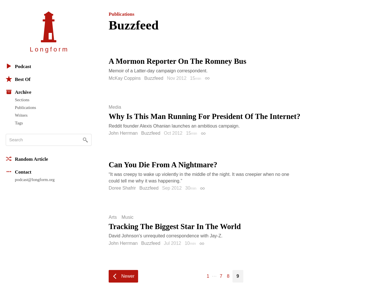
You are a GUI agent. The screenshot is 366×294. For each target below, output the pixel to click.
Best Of (18, 79)
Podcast (18, 66)
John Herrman (123, 133)
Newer (127, 276)
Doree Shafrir (122, 188)
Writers (21, 115)
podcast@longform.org (35, 179)
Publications (25, 107)
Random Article (27, 159)
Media (115, 107)
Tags (19, 123)
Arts (113, 217)
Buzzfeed (154, 78)
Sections (22, 100)
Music (128, 217)
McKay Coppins (125, 78)
